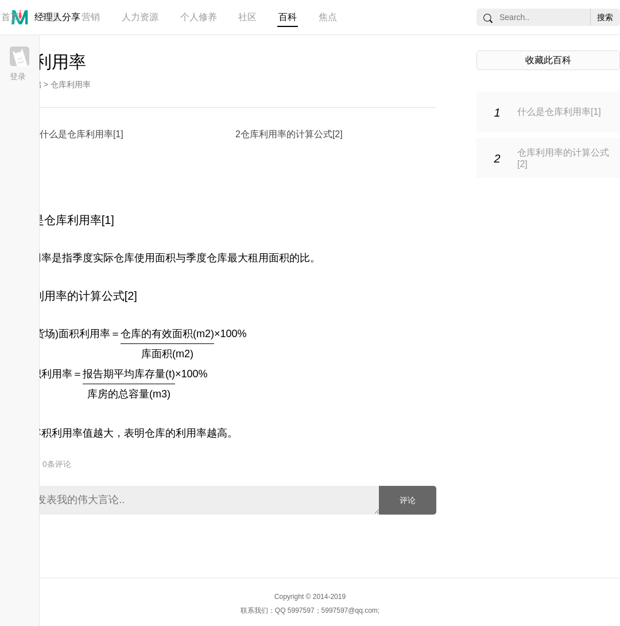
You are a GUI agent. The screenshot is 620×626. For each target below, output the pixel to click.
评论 (408, 500)
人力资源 (140, 17)
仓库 (155, 433)
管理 (50, 17)
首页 (10, 17)
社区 (247, 17)
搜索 (605, 17)
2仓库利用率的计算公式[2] (289, 134)
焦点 (328, 17)
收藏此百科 (548, 60)
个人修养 (198, 17)
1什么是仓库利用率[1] (78, 134)
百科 (287, 17)
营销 (91, 17)
